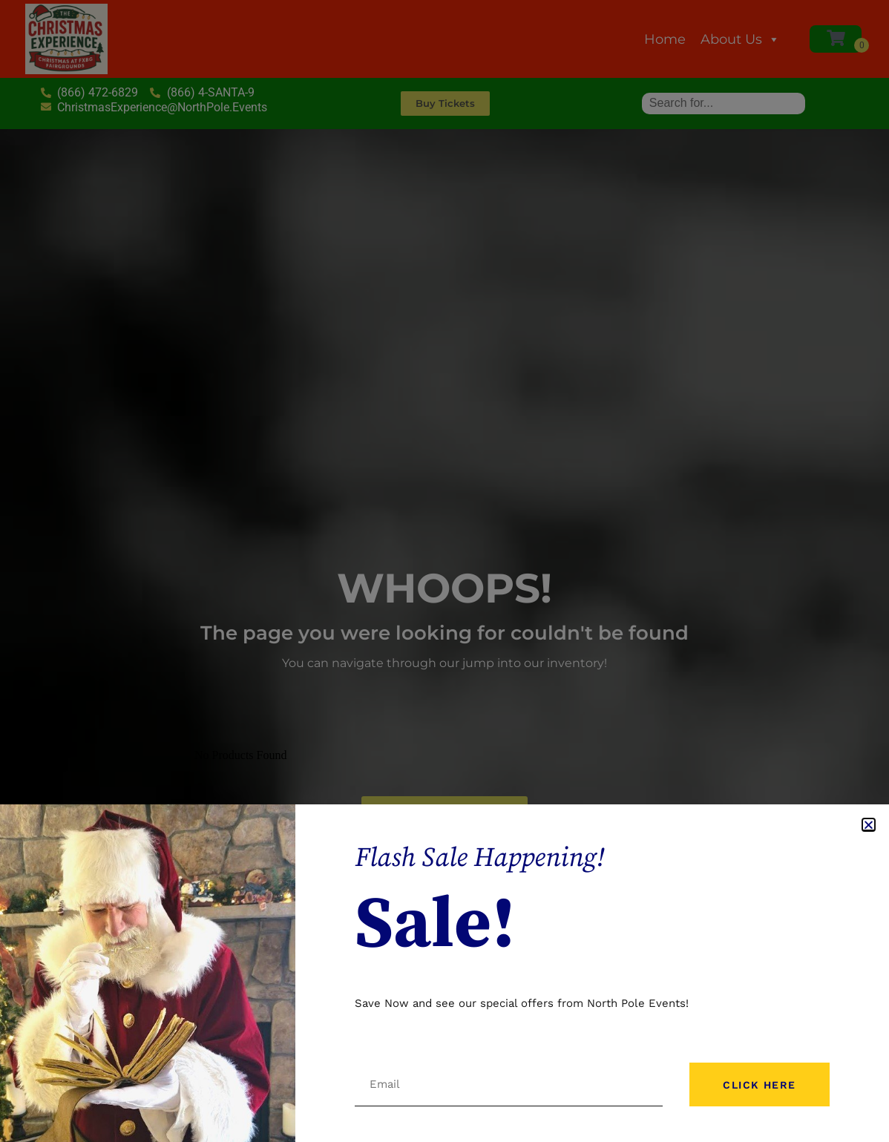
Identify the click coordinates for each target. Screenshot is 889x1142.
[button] (868, 824)
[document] (444, 571)
